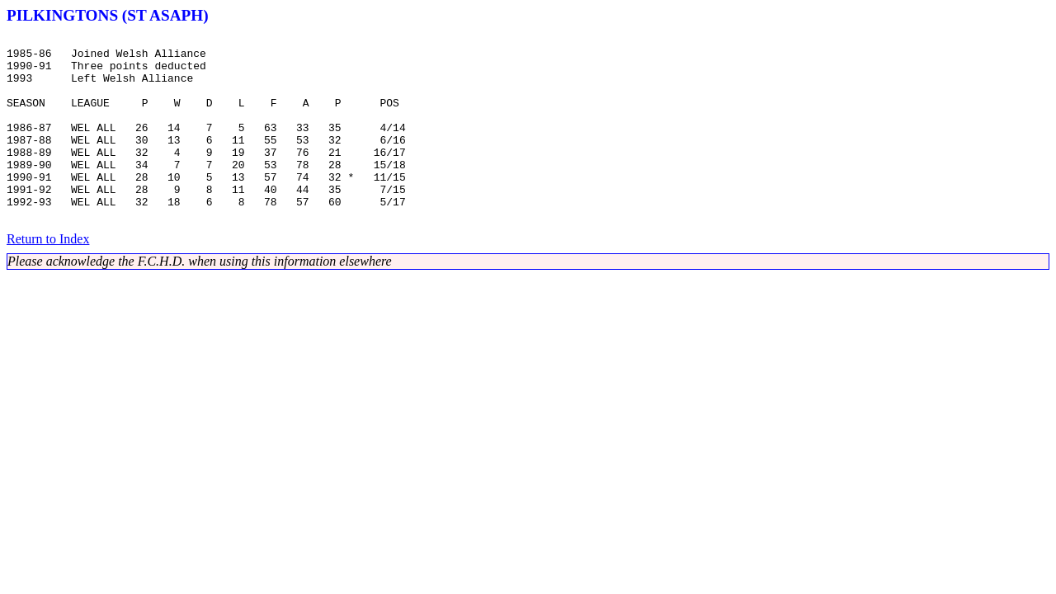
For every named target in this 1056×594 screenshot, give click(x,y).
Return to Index (48, 276)
